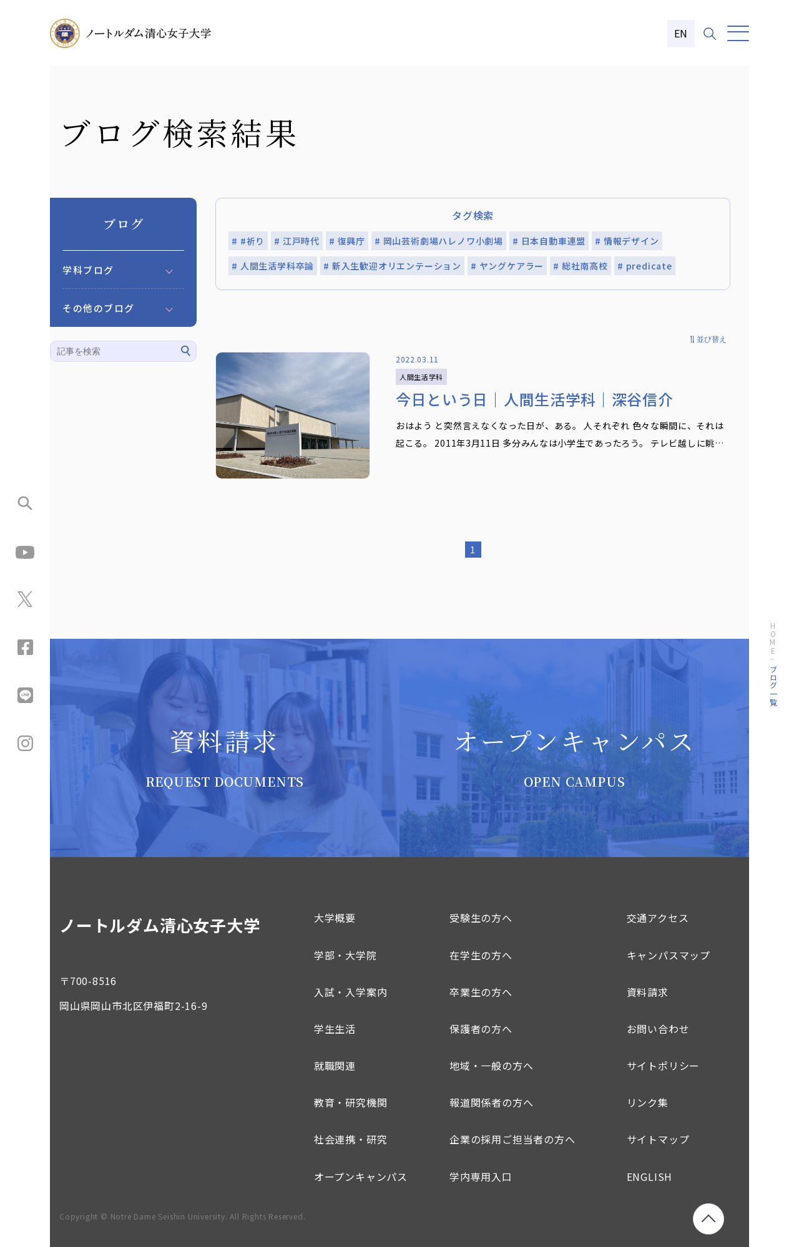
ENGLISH (650, 1176)
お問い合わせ (658, 1028)
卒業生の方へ (480, 991)
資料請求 (648, 991)
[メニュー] (738, 33)
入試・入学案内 (351, 991)
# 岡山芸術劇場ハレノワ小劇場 (439, 241)
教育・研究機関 (351, 1102)
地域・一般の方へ (491, 1065)
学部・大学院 (345, 955)
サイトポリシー (663, 1065)
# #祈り (248, 241)
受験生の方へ (480, 917)
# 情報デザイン (627, 241)
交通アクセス (658, 917)
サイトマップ (658, 1139)
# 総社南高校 (580, 266)
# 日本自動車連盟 (549, 241)
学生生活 (335, 1028)
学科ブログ (88, 269)
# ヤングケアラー (507, 266)
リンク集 (648, 1102)
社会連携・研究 (351, 1139)
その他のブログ (98, 307)
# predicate (644, 266)
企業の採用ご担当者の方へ (512, 1139)
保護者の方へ (480, 1028)
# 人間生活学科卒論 (273, 266)
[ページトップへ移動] (708, 1219)
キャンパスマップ (668, 955)
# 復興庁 (347, 241)
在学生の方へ (480, 955)
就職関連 (335, 1065)
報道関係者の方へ (491, 1102)
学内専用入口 (480, 1176)
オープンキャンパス (361, 1176)
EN (681, 33)
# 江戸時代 (297, 241)
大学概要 (335, 917)
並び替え (712, 339)
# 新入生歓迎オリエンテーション (392, 266)
